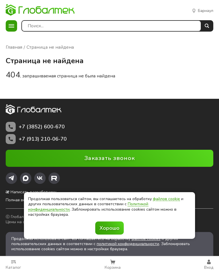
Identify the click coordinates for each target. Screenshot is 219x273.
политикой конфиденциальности (128, 244)
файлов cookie (166, 199)
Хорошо (109, 228)
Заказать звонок (109, 158)
